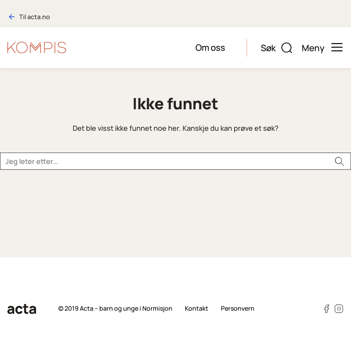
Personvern (237, 308)
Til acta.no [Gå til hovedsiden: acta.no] (34, 16)
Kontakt (196, 308)
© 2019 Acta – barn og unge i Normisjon (115, 308)
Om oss (210, 47)
